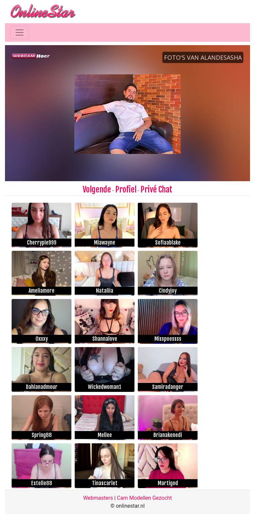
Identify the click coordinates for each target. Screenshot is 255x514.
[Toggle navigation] (19, 32)
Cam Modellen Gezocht (144, 498)
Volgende (97, 189)
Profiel (125, 189)
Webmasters (98, 498)
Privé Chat (156, 189)
